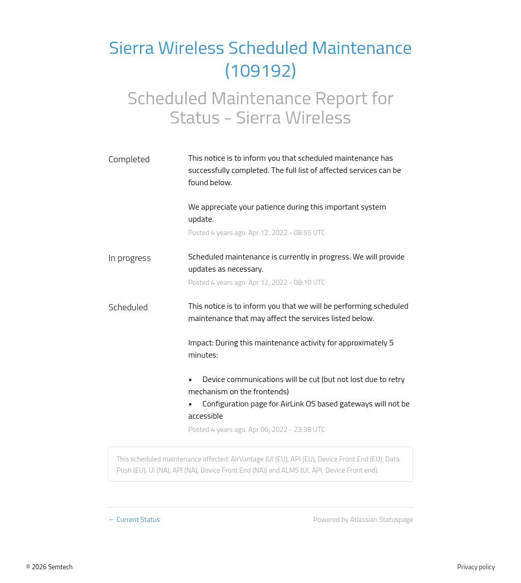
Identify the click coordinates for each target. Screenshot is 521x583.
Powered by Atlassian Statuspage (363, 519)
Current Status (134, 519)
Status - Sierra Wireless (260, 117)
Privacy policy (476, 567)
